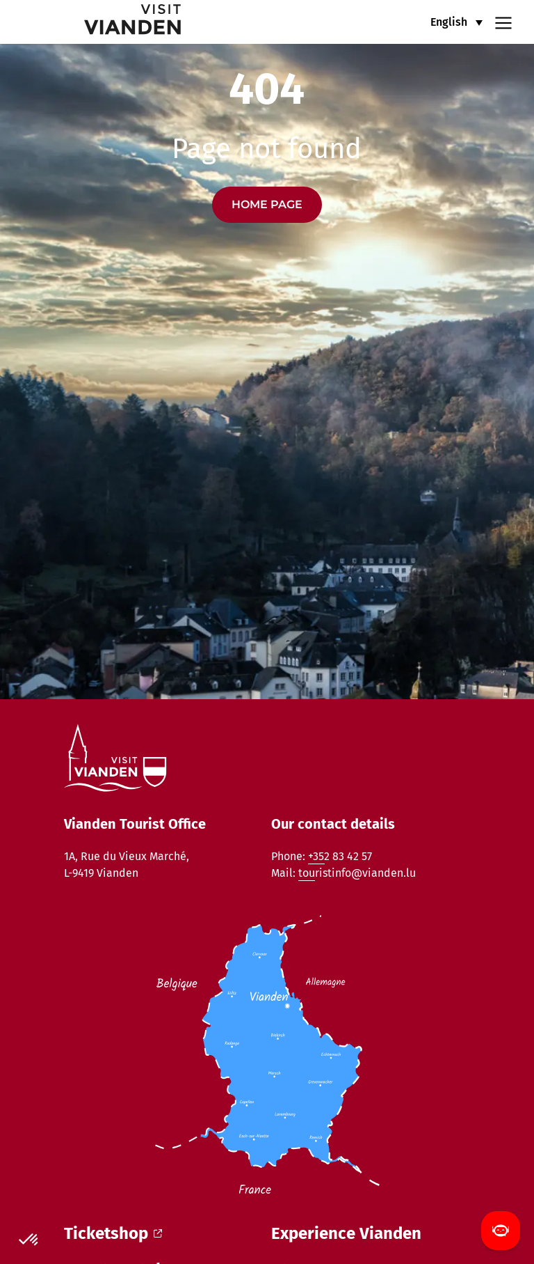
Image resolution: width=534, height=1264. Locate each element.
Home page (267, 204)
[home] (100, 22)
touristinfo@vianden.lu (357, 873)
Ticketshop (113, 1233)
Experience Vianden (346, 1233)
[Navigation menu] (503, 21)
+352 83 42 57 (340, 856)
